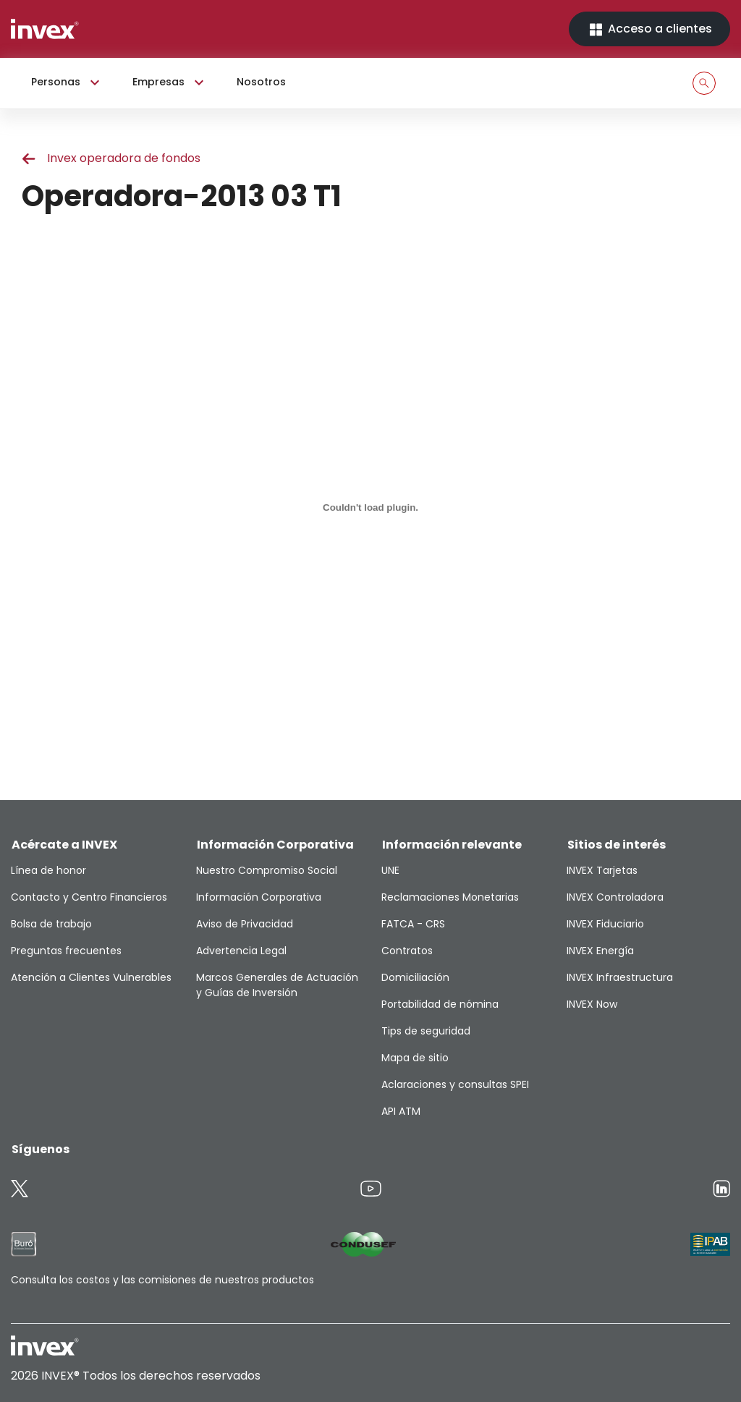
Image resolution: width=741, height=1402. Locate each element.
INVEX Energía (600, 950)
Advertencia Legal (241, 950)
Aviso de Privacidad (244, 924)
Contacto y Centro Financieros (89, 897)
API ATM (400, 1111)
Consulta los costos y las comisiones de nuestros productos (162, 1280)
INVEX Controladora (615, 897)
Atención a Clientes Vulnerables (91, 977)
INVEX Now (592, 1004)
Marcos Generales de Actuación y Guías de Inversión (277, 985)
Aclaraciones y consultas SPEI (455, 1084)
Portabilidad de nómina (440, 1004)
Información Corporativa (258, 897)
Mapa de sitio (415, 1057)
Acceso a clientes (649, 29)
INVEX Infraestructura (620, 977)
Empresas (170, 82)
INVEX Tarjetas (602, 870)
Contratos (407, 950)
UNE (390, 870)
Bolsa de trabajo (51, 924)
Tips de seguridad (425, 1031)
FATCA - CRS (413, 924)
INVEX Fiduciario (605, 924)
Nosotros (261, 82)
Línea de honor (48, 870)
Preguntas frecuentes (66, 950)
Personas (67, 82)
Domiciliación (415, 977)
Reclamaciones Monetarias (450, 897)
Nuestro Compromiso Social (266, 870)
